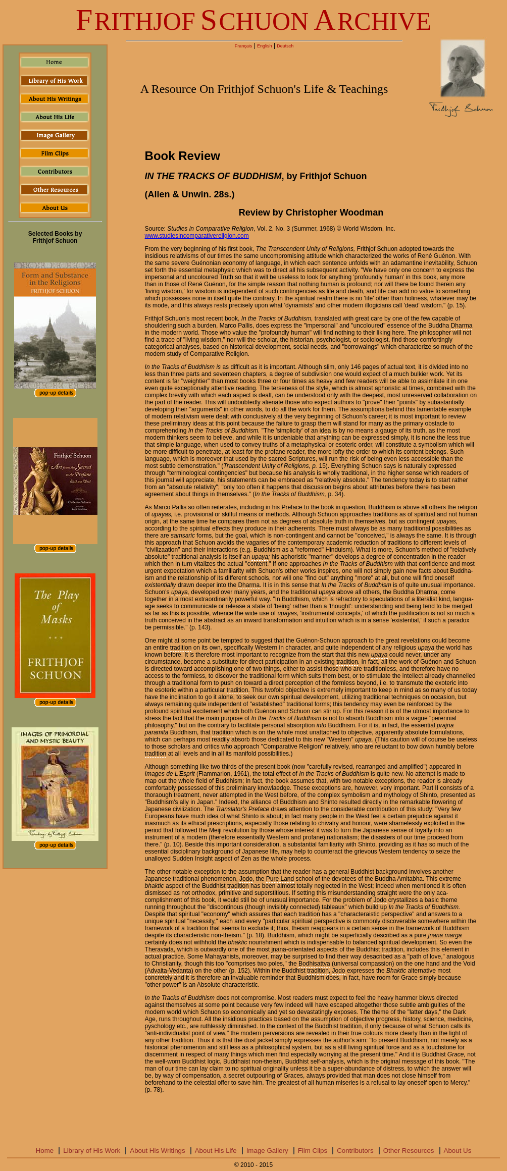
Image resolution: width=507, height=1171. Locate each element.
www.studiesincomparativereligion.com (197, 235)
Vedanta (180, 970)
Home (45, 1150)
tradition (181, 647)
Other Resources (408, 1150)
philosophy (159, 725)
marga (453, 935)
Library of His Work (91, 1150)
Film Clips (313, 1150)
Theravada (159, 949)
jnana (435, 935)
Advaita (157, 970)
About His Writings (157, 1150)
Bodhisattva (314, 963)
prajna (445, 725)
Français (243, 45)
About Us (458, 1150)
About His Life (216, 1150)
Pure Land (280, 878)
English (264, 45)
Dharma (462, 325)
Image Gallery (267, 1150)
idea (325, 430)
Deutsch (285, 45)
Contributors (355, 1150)
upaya (259, 556)
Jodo (245, 878)
